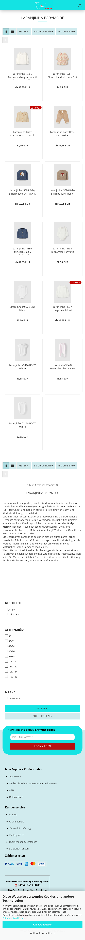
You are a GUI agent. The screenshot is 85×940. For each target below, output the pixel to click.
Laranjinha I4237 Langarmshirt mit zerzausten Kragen (62, 309)
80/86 (10, 651)
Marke (10, 692)
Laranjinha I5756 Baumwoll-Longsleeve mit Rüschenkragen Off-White (22, 76)
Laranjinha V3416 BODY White (22, 366)
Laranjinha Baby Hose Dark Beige (62, 133)
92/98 (10, 656)
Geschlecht (14, 603)
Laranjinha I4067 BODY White (22, 308)
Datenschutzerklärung (14, 918)
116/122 (11, 666)
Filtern (42, 708)
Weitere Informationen (42, 933)
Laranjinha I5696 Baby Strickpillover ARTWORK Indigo (22, 192)
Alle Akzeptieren (42, 924)
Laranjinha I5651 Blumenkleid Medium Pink (62, 75)
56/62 (10, 641)
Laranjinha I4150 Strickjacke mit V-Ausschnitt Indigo (22, 251)
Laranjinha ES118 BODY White (22, 425)
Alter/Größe (15, 630)
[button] (6, 31)
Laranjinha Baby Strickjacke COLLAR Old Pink (22, 134)
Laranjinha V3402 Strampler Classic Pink (62, 366)
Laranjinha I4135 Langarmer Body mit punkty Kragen (62, 251)
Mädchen (12, 614)
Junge (10, 609)
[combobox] (43, 31)
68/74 (10, 646)
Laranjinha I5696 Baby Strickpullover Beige (62, 192)
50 (8, 636)
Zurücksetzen (43, 716)
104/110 (11, 661)
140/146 (11, 676)
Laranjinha (13, 698)
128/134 (11, 671)
